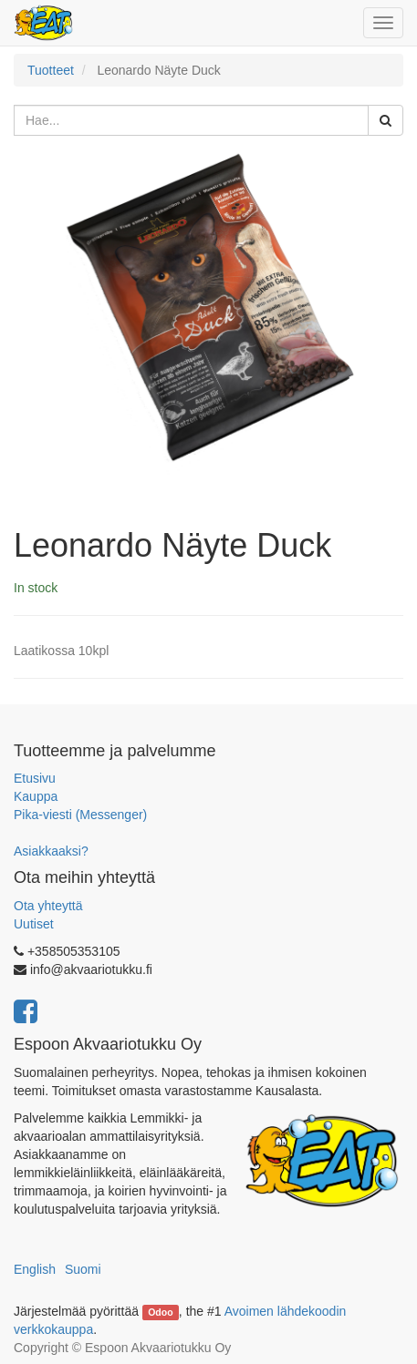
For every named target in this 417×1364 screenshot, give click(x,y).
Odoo (160, 1312)
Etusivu (35, 778)
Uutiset (34, 924)
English (35, 1269)
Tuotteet (50, 70)
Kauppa (35, 796)
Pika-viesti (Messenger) (80, 814)
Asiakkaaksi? (51, 851)
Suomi (83, 1269)
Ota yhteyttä (48, 905)
